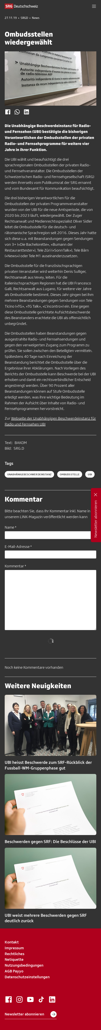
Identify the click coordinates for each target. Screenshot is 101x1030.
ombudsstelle (70, 474)
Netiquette (14, 959)
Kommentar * (15, 566)
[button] (94, 6)
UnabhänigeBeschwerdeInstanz (29, 474)
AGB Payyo (14, 971)
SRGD (24, 18)
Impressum (14, 948)
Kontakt (12, 942)
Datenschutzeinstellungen (27, 977)
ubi (90, 474)
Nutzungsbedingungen (24, 965)
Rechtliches (14, 954)
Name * (10, 527)
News (35, 18)
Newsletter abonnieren (31, 1014)
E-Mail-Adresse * (18, 546)
